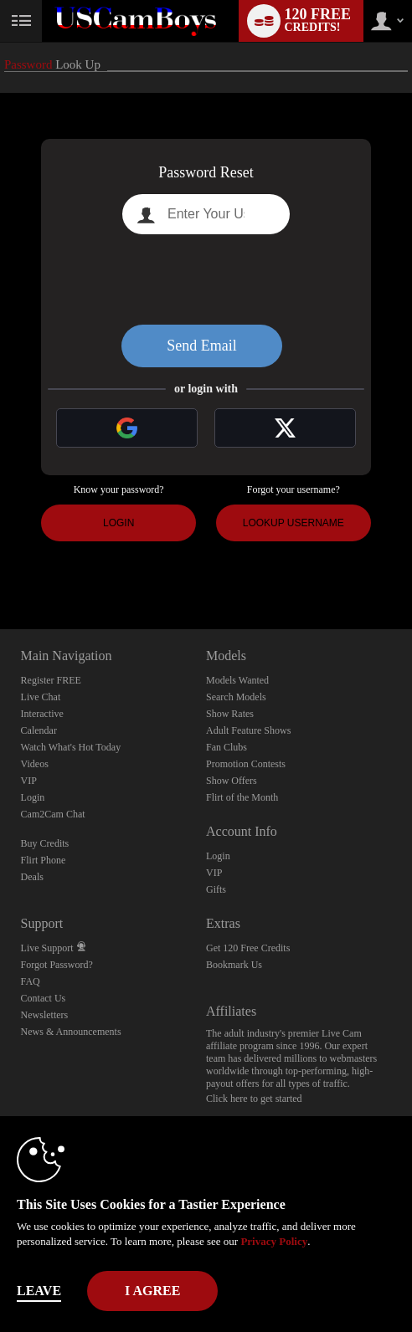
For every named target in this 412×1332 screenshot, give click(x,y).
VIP (29, 780)
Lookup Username (293, 523)
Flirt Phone (43, 860)
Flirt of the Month (242, 797)
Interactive (42, 714)
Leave (39, 1290)
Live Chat (41, 697)
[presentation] (206, 279)
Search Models (236, 697)
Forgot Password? (57, 965)
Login (118, 523)
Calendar (39, 730)
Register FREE (51, 680)
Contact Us (43, 998)
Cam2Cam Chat (53, 814)
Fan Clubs (226, 747)
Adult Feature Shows (248, 730)
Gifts (216, 889)
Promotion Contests (246, 764)
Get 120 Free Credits (248, 948)
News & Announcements (71, 1031)
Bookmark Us (234, 965)
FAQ (30, 981)
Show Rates (230, 714)
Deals (32, 877)
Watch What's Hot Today (71, 747)
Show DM (0, 566)
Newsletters (45, 1015)
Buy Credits (45, 843)
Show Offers (231, 780)
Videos (35, 764)
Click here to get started (254, 1098)
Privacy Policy (273, 1241)
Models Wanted (237, 680)
